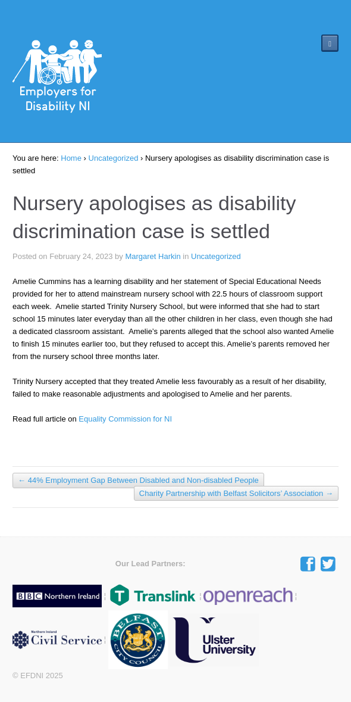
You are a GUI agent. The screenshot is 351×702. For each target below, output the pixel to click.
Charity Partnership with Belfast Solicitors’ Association (236, 493)
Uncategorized (114, 158)
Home (71, 158)
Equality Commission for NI (126, 418)
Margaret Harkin (152, 256)
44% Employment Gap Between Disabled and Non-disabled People (138, 480)
